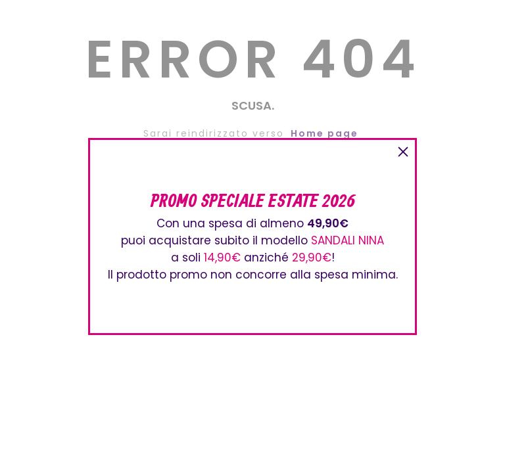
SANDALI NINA (347, 240)
